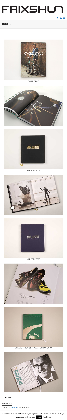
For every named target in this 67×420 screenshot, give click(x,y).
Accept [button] (39, 417)
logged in (14, 407)
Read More (47, 417)
